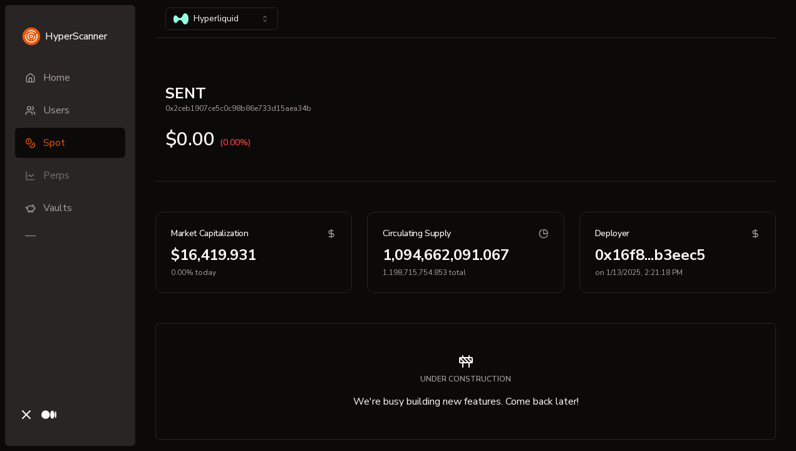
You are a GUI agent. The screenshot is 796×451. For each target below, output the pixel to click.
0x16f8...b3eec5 (650, 255)
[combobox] (221, 19)
